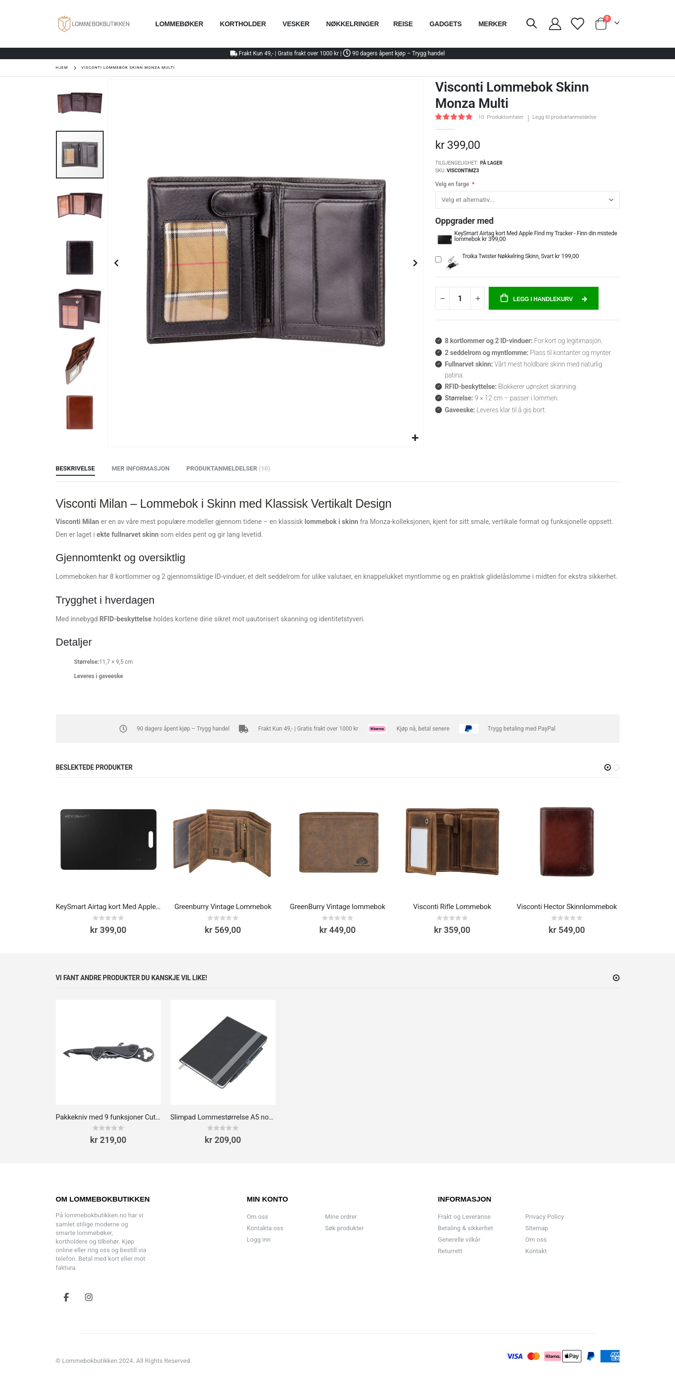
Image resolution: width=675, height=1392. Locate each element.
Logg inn (259, 1239)
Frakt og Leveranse (464, 1216)
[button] (415, 438)
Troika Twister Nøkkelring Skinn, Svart (508, 256)
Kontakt (535, 1251)
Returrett (450, 1251)
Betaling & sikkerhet (465, 1228)
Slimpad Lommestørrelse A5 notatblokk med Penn (223, 1117)
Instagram (88, 1297)
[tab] (75, 469)
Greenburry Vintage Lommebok (222, 906)
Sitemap (536, 1228)
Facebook (66, 1297)
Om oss (257, 1216)
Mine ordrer (341, 1216)
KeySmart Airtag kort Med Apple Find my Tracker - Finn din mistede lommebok (535, 236)
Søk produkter (344, 1228)
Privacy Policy (544, 1216)
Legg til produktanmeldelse (565, 117)
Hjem (62, 67)
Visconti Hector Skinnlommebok (567, 906)
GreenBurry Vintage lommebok (338, 906)
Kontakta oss (265, 1228)
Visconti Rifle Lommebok (452, 906)
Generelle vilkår (459, 1239)
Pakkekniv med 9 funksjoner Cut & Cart (108, 1117)
